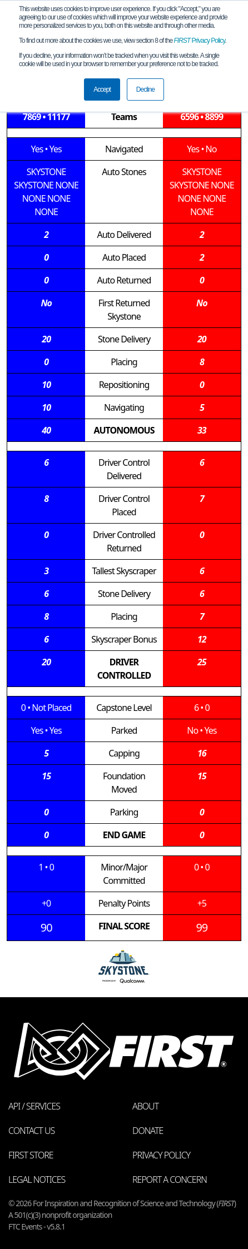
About (145, 1106)
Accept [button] (102, 89)
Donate (147, 1130)
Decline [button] (145, 89)
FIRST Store (30, 1155)
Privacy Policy (199, 40)
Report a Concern (169, 1179)
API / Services (34, 1106)
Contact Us (31, 1130)
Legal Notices (36, 1179)
